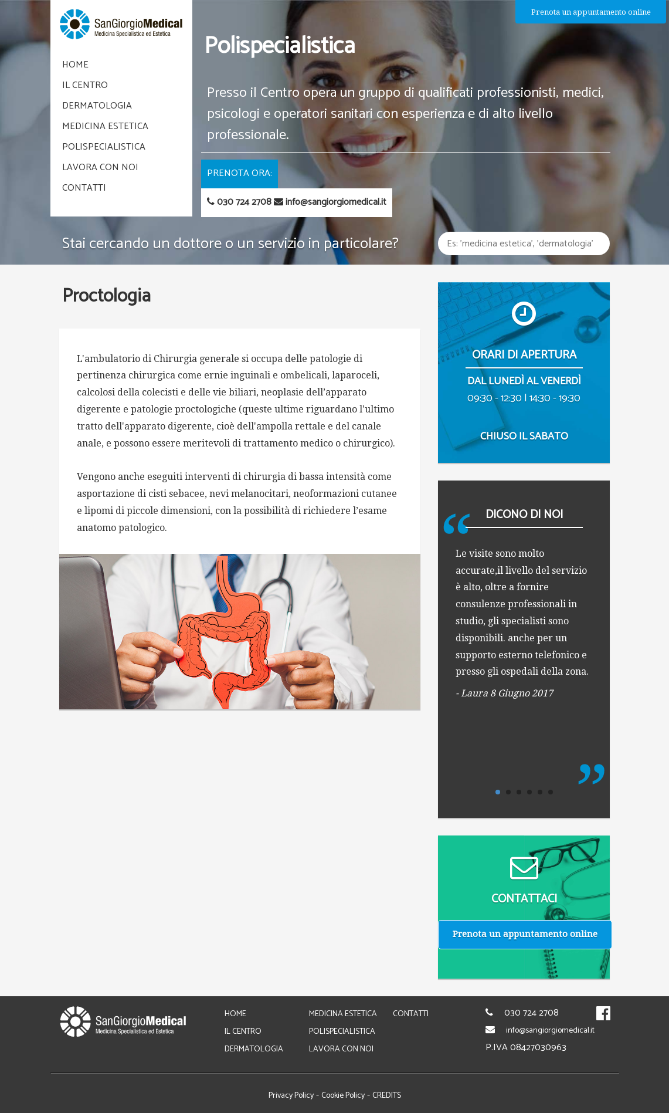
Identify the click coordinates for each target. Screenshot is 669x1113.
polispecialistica (103, 147)
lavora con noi (100, 167)
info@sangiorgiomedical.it (550, 1030)
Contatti (84, 188)
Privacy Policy (291, 1095)
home (75, 65)
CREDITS (386, 1095)
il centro (85, 85)
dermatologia (97, 106)
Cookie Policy (343, 1095)
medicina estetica (105, 126)
